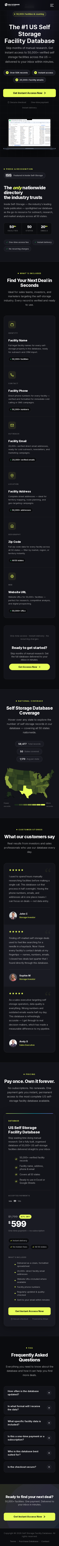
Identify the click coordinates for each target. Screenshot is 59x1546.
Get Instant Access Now (29, 93)
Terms (13, 1541)
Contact (45, 1541)
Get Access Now (29, 667)
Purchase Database (28, 1541)
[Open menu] (52, 5)
